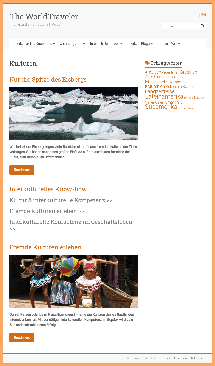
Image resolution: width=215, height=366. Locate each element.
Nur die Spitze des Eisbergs (48, 79)
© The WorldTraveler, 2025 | (143, 358)
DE (196, 15)
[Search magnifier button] (202, 26)
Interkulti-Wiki (167, 44)
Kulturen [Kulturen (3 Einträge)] (189, 87)
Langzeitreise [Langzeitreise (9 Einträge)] (159, 91)
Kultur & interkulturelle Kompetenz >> (60, 200)
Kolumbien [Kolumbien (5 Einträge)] (155, 86)
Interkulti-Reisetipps (105, 44)
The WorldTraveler (43, 16)
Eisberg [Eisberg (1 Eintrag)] (181, 77)
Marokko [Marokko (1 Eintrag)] (188, 97)
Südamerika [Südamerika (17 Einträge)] (161, 106)
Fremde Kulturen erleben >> (46, 211)
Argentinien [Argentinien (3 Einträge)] (170, 72)
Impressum (181, 358)
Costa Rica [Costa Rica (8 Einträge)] (165, 77)
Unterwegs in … (71, 44)
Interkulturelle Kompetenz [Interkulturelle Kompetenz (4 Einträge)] (167, 82)
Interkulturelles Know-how (32, 44)
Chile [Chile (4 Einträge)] (149, 77)
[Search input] (182, 26)
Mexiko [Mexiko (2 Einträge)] (199, 97)
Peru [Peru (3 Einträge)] (179, 102)
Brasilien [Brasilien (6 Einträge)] (188, 72)
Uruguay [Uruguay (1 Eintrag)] (182, 108)
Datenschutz (198, 358)
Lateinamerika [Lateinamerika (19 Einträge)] (164, 96)
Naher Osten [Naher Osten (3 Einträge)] (154, 102)
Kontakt (166, 358)
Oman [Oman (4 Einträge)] (170, 102)
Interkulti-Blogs (138, 44)
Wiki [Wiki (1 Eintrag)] (190, 108)
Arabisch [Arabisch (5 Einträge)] (153, 72)
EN (203, 15)
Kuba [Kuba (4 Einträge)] (170, 86)
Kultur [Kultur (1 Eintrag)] (178, 87)
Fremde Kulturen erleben (45, 247)
